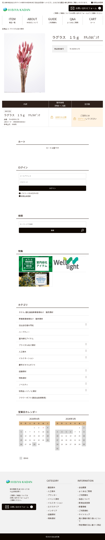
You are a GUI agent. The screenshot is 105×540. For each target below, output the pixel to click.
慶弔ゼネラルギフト (27, 364)
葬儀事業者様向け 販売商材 (31, 318)
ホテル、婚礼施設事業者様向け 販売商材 (36, 312)
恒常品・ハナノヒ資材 (27, 391)
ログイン (81, 118)
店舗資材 (22, 371)
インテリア (52, 510)
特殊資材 (22, 378)
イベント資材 (53, 499)
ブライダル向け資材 (16, 29)
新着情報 (82, 506)
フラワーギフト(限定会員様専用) (32, 397)
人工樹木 (22, 351)
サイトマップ (84, 514)
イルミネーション (26, 358)
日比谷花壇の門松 (26, 325)
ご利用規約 (83, 510)
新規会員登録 (98, 2)
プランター (52, 495)
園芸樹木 (51, 487)
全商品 (4, 29)
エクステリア (53, 506)
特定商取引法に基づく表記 (90, 525)
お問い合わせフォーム (86, 8)
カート (93, 20)
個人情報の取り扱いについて (90, 519)
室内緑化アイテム (26, 338)
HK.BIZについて (32, 20)
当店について (84, 499)
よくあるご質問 (73, 20)
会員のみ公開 (60, 117)
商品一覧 (12, 20)
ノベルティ (23, 384)
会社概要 (82, 487)
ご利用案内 (52, 20)
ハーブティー (24, 332)
